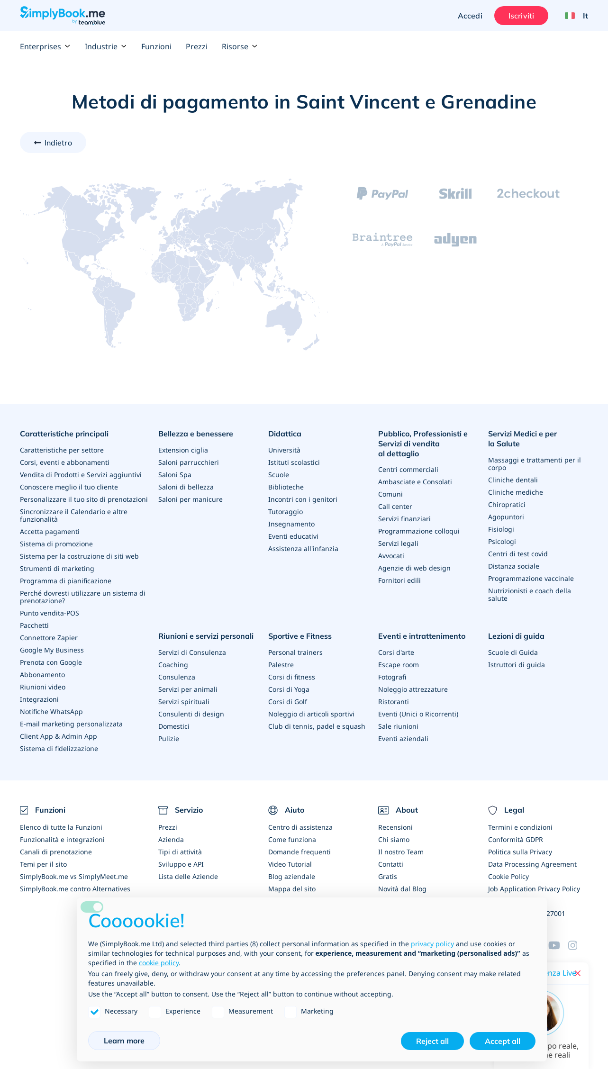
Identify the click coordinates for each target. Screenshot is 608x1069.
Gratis (387, 876)
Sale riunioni (398, 726)
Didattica (284, 433)
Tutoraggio (285, 511)
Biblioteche (286, 486)
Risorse (240, 46)
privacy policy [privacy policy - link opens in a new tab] (432, 943)
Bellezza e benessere (195, 433)
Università (284, 449)
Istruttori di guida (516, 664)
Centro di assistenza (300, 827)
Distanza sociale (513, 566)
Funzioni (156, 46)
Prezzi (197, 46)
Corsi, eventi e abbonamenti (64, 462)
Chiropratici (507, 504)
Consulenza (176, 676)
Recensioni (395, 827)
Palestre (281, 664)
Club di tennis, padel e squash (316, 726)
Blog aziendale (291, 876)
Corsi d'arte (396, 652)
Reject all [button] (432, 1041)
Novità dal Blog (402, 888)
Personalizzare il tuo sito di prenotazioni (84, 499)
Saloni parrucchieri (188, 462)
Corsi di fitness (291, 676)
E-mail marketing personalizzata (71, 723)
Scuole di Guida (513, 652)
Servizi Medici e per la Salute (522, 438)
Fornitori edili (399, 580)
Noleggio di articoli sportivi (311, 713)
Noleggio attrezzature (413, 689)
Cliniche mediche (515, 492)
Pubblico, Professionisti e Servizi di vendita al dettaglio (423, 443)
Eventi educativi (293, 536)
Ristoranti (393, 701)
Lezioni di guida (516, 636)
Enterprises (45, 46)
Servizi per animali (188, 689)
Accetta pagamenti (50, 531)
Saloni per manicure (190, 499)
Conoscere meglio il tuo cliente (69, 486)
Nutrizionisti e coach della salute (529, 594)
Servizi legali (398, 543)
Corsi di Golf (287, 701)
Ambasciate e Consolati (415, 481)
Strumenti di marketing (57, 568)
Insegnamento (291, 523)
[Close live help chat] (577, 973)
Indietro (58, 142)
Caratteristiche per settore (62, 449)
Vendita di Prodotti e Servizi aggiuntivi (81, 474)
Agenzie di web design (414, 567)
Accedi (470, 15)
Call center (395, 506)
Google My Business (52, 649)
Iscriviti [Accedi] (521, 15)
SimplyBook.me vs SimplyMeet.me (74, 876)
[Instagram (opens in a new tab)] (578, 945)
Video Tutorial (290, 864)
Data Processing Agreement (532, 864)
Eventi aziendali (403, 738)
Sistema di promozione (56, 543)
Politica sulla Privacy (520, 851)
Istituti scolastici (294, 462)
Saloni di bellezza (186, 486)
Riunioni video (42, 686)
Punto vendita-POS (49, 612)
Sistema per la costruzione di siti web (79, 556)
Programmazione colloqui (419, 530)
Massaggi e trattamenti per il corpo (534, 463)
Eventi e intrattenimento (421, 636)
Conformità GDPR (515, 839)
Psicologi (502, 541)
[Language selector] (573, 15)
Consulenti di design (191, 713)
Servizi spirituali (183, 701)
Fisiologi (501, 529)
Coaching (173, 664)
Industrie (106, 46)
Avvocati (391, 555)
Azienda (171, 839)
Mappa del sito (292, 888)
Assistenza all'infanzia (303, 548)
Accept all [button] (502, 1041)
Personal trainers (295, 652)
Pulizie (168, 738)
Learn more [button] (124, 1040)
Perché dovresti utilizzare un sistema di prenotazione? (82, 597)
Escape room (398, 664)
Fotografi (392, 676)
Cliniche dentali (513, 479)
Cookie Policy (508, 876)
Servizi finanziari (404, 518)
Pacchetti (34, 625)
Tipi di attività (180, 851)
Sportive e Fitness (300, 636)
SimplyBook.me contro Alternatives (75, 888)
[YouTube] (558, 945)
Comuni (390, 493)
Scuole (278, 474)
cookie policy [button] (159, 962)
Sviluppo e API (181, 864)
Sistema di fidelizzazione (59, 748)
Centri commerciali (408, 469)
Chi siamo (393, 839)
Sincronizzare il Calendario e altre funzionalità (73, 515)
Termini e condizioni (520, 827)
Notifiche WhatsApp (51, 711)
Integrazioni (39, 699)
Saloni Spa (174, 474)
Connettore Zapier (49, 637)
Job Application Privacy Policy (534, 888)
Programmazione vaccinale (531, 578)
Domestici (174, 726)
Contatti (390, 864)
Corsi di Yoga (288, 689)
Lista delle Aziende (188, 876)
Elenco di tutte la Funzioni (61, 827)
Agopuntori (506, 516)
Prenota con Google (51, 662)
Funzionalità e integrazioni (62, 839)
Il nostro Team (401, 851)
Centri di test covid (518, 553)
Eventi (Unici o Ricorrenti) (418, 713)
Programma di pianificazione (65, 580)
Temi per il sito (43, 864)
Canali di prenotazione (56, 851)
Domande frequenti (299, 851)
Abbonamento (42, 674)
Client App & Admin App (58, 736)
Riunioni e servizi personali (206, 636)
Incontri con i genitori (302, 499)
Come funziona (292, 839)
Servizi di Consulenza (192, 652)
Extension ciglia (183, 449)
